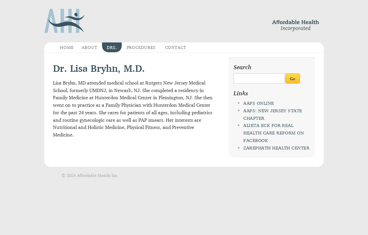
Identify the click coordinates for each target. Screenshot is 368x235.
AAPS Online (258, 103)
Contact (176, 47)
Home (67, 47)
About (89, 47)
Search (243, 66)
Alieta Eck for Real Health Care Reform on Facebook (273, 133)
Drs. (112, 47)
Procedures (141, 47)
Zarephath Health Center (276, 147)
